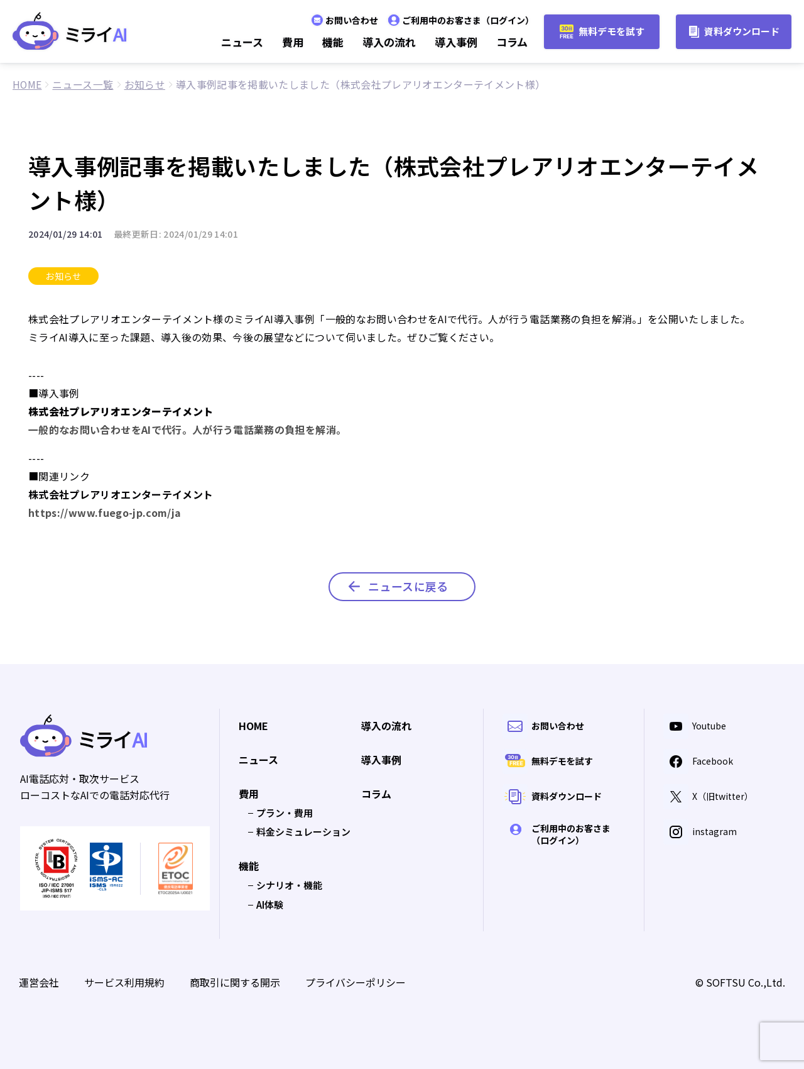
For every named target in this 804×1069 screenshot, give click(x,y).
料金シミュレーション (303, 831)
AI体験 (269, 904)
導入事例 (456, 42)
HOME (253, 726)
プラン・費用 (284, 812)
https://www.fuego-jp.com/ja (104, 511)
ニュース (242, 42)
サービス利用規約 (124, 982)
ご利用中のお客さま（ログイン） (468, 20)
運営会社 (39, 982)
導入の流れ (389, 42)
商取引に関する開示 (235, 982)
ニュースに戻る (408, 586)
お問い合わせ (351, 20)
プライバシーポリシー (355, 982)
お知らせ (65, 276)
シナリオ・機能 (289, 884)
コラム (512, 42)
